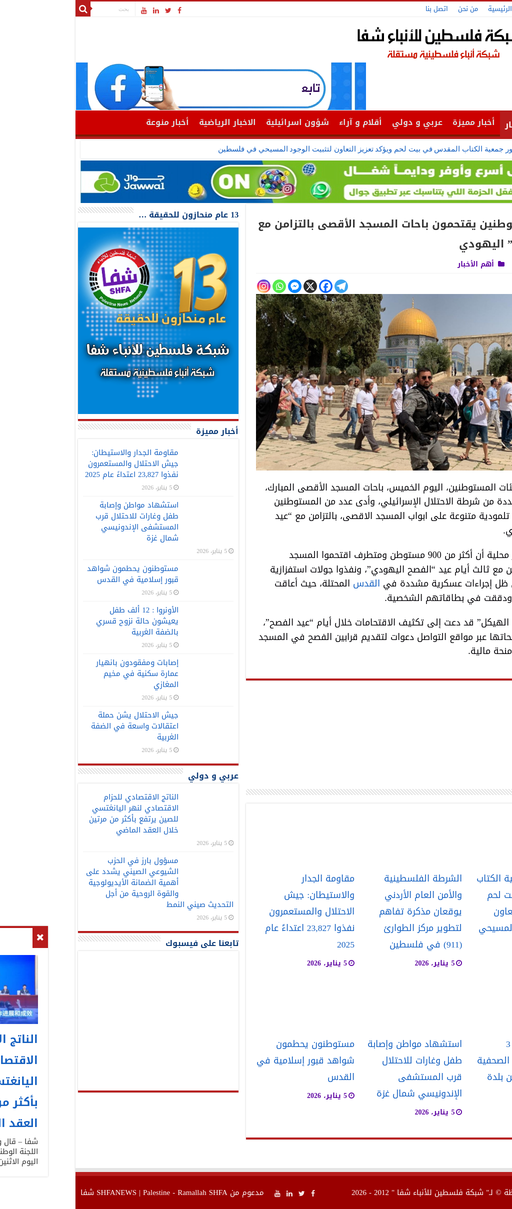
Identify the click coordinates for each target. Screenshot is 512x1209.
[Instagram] (191, 286)
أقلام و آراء (287, 122)
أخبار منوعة (94, 122)
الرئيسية (427, 8)
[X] (237, 286)
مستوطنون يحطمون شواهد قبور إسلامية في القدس (233, 1061)
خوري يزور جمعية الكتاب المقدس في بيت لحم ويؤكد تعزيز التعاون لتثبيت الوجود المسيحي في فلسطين (305, 149)
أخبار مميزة (401, 122)
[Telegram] (268, 286)
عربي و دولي (344, 122)
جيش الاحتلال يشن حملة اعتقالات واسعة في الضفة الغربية (62, 726)
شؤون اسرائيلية (224, 122)
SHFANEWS (44, 1193)
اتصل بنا (363, 8)
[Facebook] (253, 286)
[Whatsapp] (206, 286)
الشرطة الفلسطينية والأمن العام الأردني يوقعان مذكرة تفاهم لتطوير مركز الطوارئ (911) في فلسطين (347, 911)
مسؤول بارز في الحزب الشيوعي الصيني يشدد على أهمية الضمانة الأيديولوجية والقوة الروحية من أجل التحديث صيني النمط (86, 883)
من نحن (395, 8)
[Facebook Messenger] (221, 286)
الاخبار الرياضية (154, 122)
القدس (293, 583)
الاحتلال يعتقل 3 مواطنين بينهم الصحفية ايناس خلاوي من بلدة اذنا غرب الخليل (450, 1069)
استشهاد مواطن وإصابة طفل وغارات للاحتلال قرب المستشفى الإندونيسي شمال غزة (341, 1069)
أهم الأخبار (453, 124)
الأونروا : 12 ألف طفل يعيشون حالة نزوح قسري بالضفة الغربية (64, 621)
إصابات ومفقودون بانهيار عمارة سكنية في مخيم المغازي (64, 674)
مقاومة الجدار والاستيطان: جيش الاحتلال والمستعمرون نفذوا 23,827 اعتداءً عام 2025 (237, 911)
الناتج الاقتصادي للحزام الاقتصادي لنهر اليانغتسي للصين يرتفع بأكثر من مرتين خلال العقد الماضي (61, 813)
